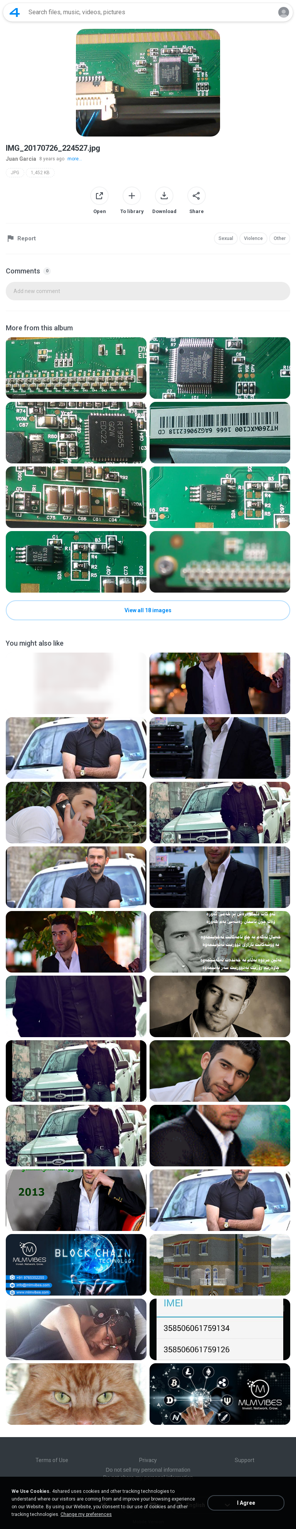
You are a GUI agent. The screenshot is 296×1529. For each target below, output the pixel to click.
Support (244, 1460)
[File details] (76, 368)
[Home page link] (15, 12)
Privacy (148, 1460)
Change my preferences (86, 1514)
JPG (15, 172)
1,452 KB (40, 172)
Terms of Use (51, 1460)
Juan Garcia (21, 159)
